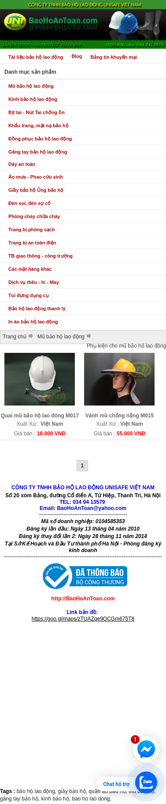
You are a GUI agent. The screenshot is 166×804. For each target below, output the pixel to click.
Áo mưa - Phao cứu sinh (35, 176)
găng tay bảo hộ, (20, 799)
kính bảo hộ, (56, 799)
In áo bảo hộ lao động (33, 321)
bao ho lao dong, (91, 799)
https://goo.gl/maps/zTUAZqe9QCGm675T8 (83, 619)
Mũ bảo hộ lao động (31, 86)
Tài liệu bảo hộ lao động (35, 57)
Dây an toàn (21, 164)
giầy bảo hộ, (73, 791)
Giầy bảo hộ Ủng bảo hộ (35, 190)
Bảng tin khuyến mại (113, 57)
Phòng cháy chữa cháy (34, 216)
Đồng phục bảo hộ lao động (40, 138)
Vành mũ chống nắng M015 (119, 416)
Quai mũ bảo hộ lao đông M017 (40, 416)
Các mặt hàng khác (30, 269)
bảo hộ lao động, (37, 791)
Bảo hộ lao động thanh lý (37, 308)
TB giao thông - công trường (40, 255)
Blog (76, 56)
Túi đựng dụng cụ (28, 295)
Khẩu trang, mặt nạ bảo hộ (38, 125)
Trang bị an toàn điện (32, 242)
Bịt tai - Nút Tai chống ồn (36, 112)
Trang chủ (14, 337)
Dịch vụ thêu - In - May (33, 282)
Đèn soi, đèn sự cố (29, 203)
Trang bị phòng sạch (31, 229)
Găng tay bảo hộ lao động (37, 151)
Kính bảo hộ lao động (32, 99)
